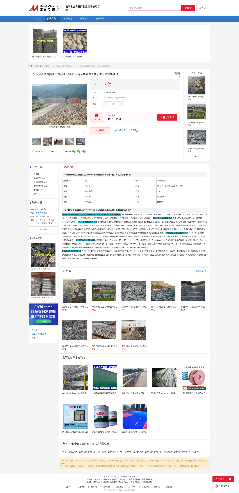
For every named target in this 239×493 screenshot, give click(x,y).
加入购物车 (120, 130)
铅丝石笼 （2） (40, 178)
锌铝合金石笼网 (69, 452)
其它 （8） (38, 194)
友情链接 (169, 487)
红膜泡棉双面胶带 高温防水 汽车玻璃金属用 (198, 393)
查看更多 (43, 229)
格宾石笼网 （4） (41, 186)
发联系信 (99, 130)
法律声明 (145, 487)
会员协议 (132, 487)
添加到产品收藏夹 (39, 334)
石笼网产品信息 (110, 476)
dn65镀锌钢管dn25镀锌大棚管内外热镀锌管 (79, 393)
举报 (50, 151)
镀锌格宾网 (193, 452)
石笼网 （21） (39, 174)
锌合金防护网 (85, 452)
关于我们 (68, 487)
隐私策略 (119, 487)
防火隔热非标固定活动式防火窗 (75, 432)
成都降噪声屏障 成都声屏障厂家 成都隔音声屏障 (111, 393)
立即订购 (135, 130)
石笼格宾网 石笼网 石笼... (41, 269)
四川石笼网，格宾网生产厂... (42, 297)
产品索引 (35, 330)
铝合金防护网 (151, 452)
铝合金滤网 (138, 452)
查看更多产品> (202, 271)
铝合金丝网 (125, 452)
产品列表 (38, 66)
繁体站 (157, 487)
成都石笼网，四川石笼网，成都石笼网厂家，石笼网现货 (84, 57)
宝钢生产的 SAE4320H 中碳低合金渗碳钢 (167, 393)
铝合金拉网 (113, 452)
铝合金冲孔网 (99, 452)
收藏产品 (37, 151)
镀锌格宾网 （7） (41, 182)
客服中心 (94, 487)
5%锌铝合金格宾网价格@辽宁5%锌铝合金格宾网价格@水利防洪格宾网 (123, 479)
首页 (30, 66)
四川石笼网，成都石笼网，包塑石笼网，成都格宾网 (53, 57)
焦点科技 (122, 490)
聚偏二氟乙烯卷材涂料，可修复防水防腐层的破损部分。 (115, 432)
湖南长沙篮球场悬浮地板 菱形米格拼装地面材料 (140, 432)
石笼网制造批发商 (128, 476)
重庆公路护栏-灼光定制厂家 (132, 393)
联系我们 (81, 487)
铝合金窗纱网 (180, 452)
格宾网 (46, 66)
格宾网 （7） (39, 190)
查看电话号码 (167, 117)
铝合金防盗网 (165, 452)
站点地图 (107, 487)
